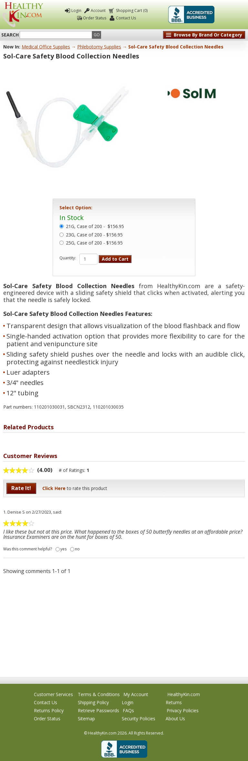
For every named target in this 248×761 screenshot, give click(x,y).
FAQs (128, 710)
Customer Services (53, 694)
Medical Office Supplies (46, 47)
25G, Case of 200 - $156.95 (94, 243)
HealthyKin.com (183, 694)
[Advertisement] (124, 625)
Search (10, 35)
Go (97, 34)
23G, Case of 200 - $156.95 (94, 235)
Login (76, 10)
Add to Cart (115, 259)
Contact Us (126, 18)
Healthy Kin (22, 14)
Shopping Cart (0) (131, 10)
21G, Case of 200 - (95, 226)
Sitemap (86, 718)
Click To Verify (231, 14)
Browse (208, 35)
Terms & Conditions (99, 694)
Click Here (54, 488)
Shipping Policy (93, 702)
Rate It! (21, 488)
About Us (175, 718)
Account (98, 10)
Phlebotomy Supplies (99, 47)
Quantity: (67, 258)
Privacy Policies (183, 710)
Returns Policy (49, 710)
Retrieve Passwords (98, 710)
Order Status (94, 18)
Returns (174, 702)
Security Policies (138, 718)
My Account (135, 694)
